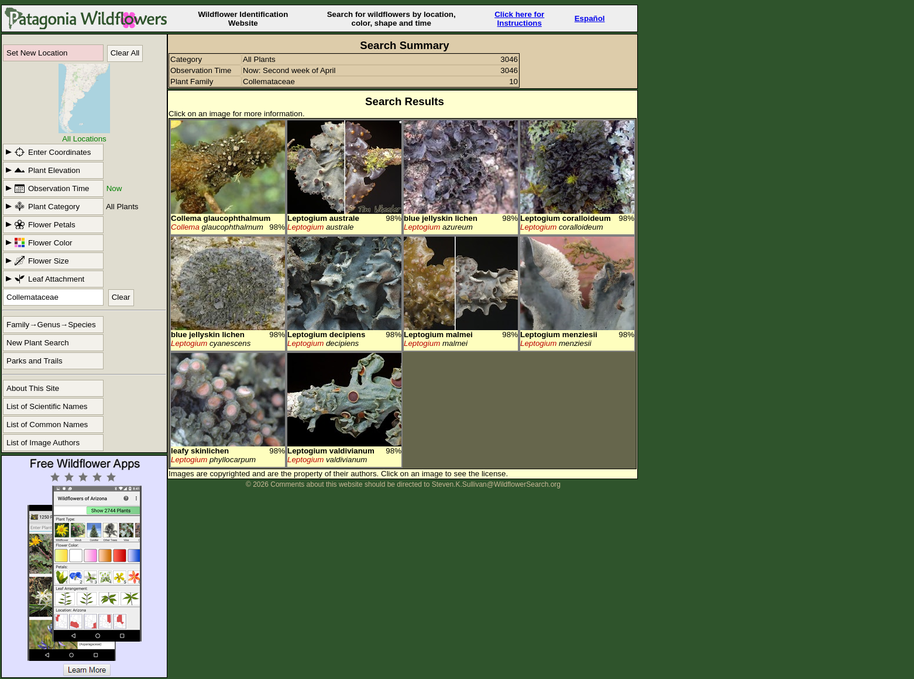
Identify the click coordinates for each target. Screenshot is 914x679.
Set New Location (36, 53)
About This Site (32, 388)
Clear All (125, 53)
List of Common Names (47, 424)
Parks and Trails (34, 360)
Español (590, 18)
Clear (121, 297)
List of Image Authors (43, 442)
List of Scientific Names (47, 406)
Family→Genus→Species (51, 324)
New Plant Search (37, 342)
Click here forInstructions (519, 18)
